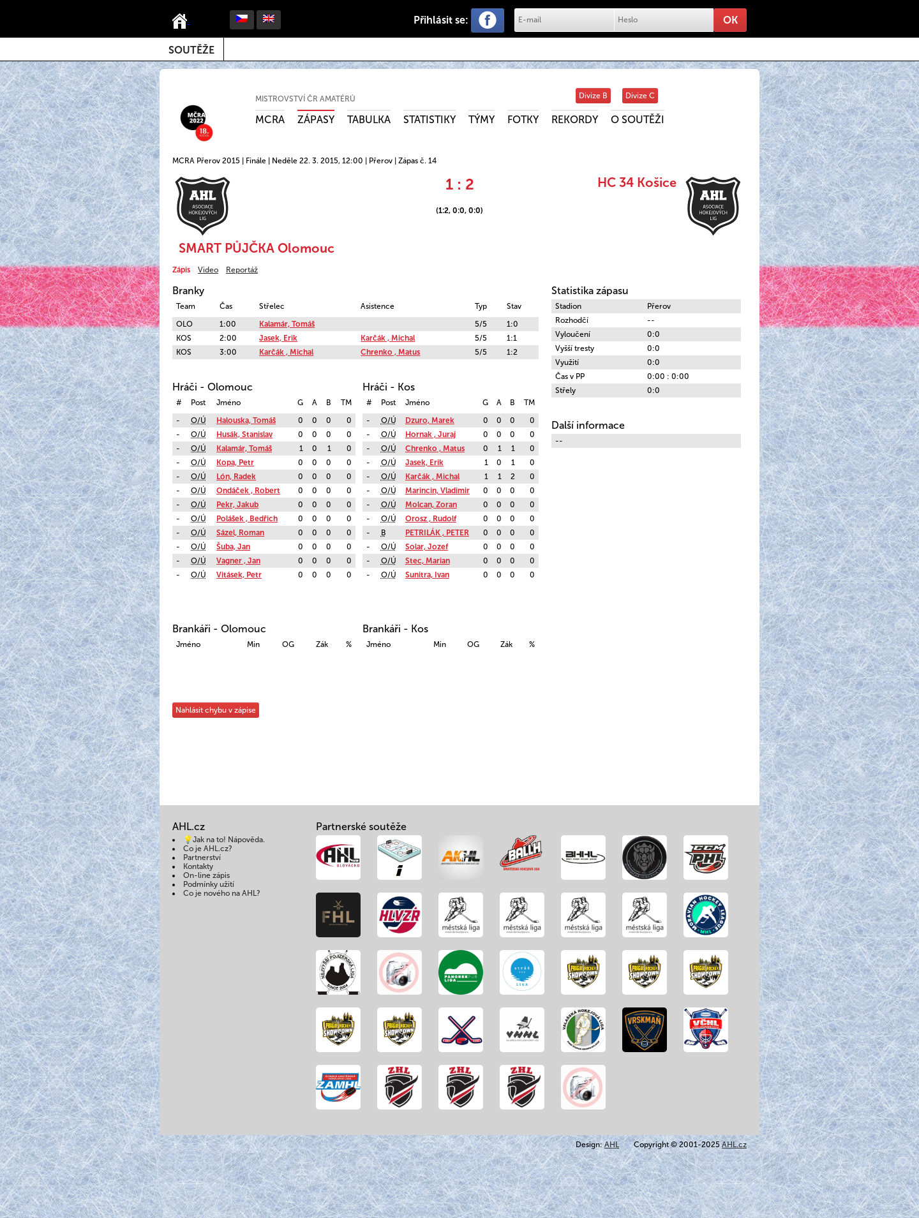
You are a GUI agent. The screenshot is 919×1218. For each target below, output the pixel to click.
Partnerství (202, 857)
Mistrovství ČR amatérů (305, 98)
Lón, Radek (236, 476)
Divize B (593, 95)
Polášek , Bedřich (247, 518)
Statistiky (429, 120)
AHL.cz (734, 1144)
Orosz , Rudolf (430, 518)
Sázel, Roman (240, 532)
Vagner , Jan (238, 560)
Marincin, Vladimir (437, 490)
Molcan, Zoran (431, 504)
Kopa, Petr (235, 462)
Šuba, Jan (233, 546)
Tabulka (369, 120)
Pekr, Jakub (237, 504)
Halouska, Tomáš (246, 420)
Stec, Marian (427, 560)
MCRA (270, 120)
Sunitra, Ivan (427, 574)
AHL (611, 1144)
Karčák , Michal (388, 338)
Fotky (523, 120)
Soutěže (191, 50)
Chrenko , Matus (390, 352)
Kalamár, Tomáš (287, 324)
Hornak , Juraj (430, 434)
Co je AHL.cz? (207, 848)
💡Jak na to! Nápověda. (224, 839)
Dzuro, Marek (429, 420)
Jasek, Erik (278, 338)
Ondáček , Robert (248, 490)
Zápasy (315, 120)
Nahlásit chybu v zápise (216, 710)
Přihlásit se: (441, 20)
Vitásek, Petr (239, 574)
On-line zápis (206, 875)
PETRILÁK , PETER (437, 532)
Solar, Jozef (426, 546)
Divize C (640, 95)
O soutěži (637, 120)
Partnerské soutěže (361, 827)
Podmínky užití (208, 884)
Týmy (481, 120)
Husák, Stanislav (244, 434)
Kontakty (198, 866)
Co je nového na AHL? (221, 893)
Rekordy (574, 120)
